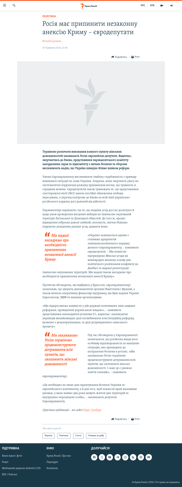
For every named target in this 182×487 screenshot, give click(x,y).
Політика (49, 16)
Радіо (5, 462)
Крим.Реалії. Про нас (59, 456)
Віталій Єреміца (51, 41)
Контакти (52, 468)
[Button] (119, 57)
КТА (152, 5)
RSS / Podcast (9, 474)
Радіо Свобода (92, 410)
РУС (143, 5)
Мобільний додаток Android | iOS (21, 468)
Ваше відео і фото (12, 456)
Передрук (52, 462)
